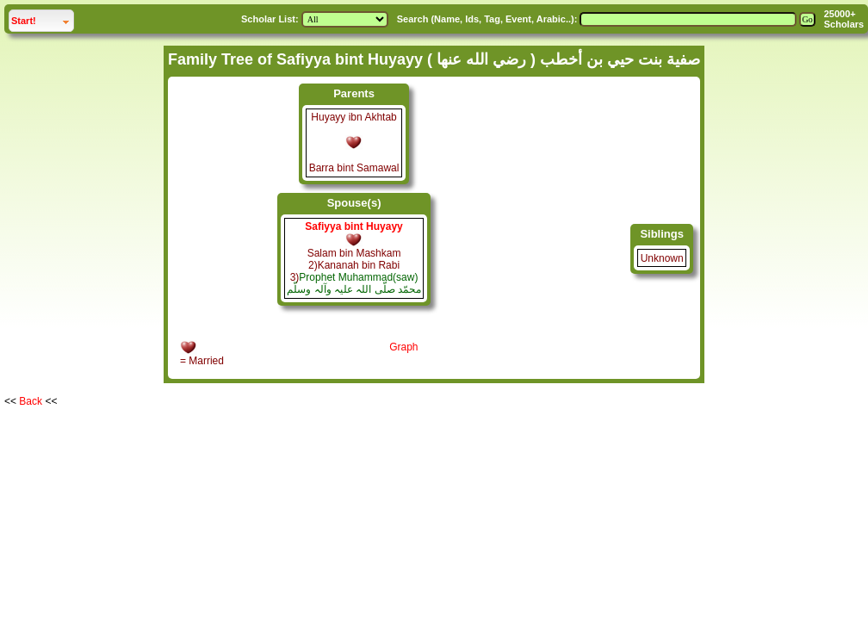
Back (30, 401)
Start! (42, 18)
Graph (403, 347)
